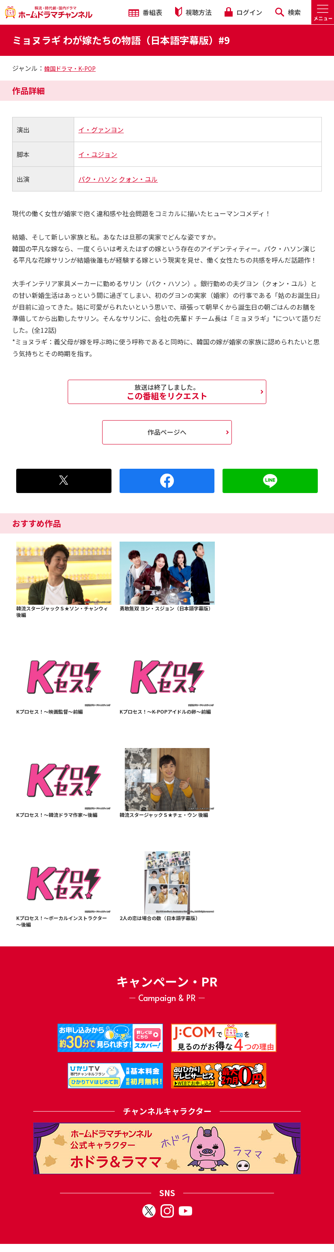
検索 (288, 12)
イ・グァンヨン (101, 129)
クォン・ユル (138, 179)
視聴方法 (193, 12)
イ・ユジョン (97, 154)
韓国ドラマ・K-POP (70, 68)
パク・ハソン (97, 179)
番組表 (145, 12)
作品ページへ (167, 432)
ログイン (243, 12)
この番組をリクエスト (167, 392)
